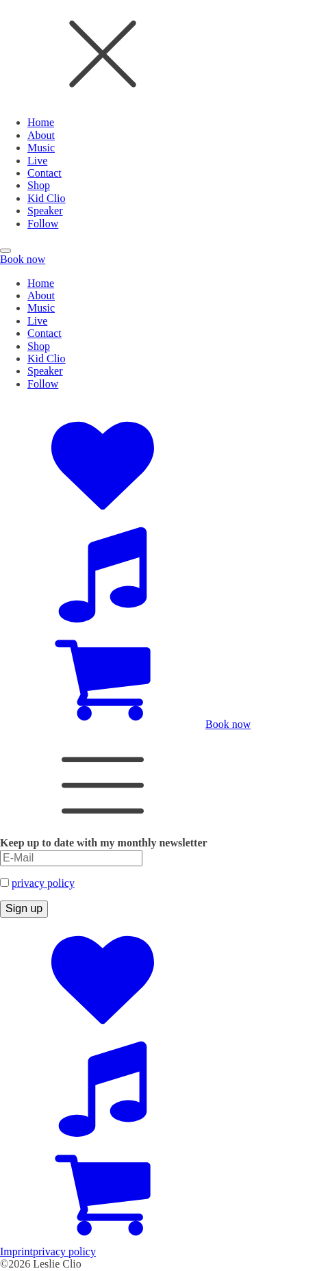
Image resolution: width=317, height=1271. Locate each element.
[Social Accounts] (102, 513)
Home (40, 122)
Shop (38, 185)
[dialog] (158, 115)
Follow (42, 223)
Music (41, 147)
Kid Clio (46, 198)
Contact (44, 173)
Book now (22, 259)
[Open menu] (5, 251)
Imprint (16, 1251)
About (41, 135)
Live (37, 160)
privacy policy (43, 883)
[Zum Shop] (102, 724)
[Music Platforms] (102, 619)
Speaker (45, 210)
